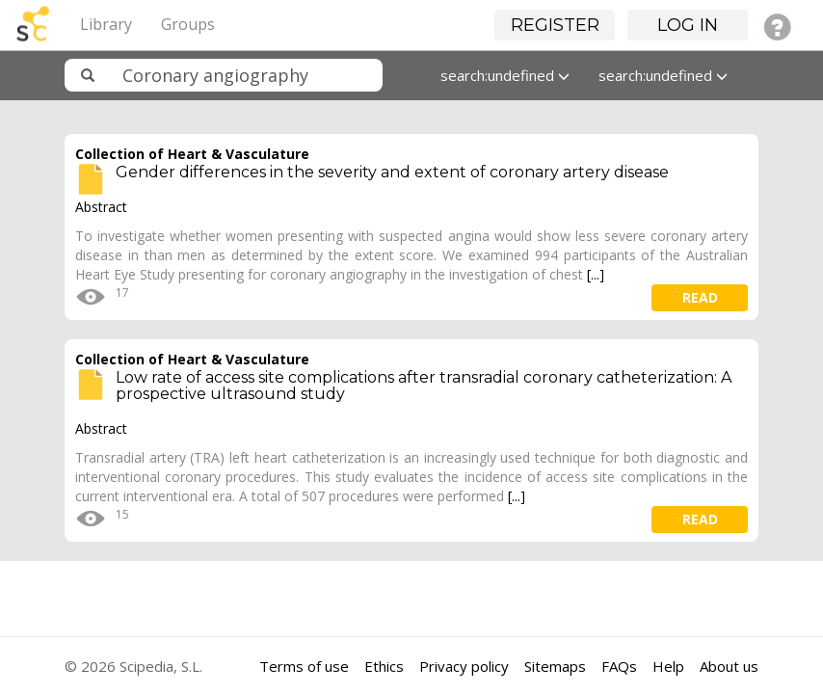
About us (729, 666)
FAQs (619, 666)
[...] (595, 274)
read (700, 297)
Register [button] (555, 25)
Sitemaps (555, 666)
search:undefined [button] (505, 75)
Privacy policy (464, 666)
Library (106, 24)
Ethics (384, 666)
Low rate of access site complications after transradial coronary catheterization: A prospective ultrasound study (423, 386)
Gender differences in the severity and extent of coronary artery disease (392, 172)
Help (668, 666)
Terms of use (304, 666)
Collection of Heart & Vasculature (192, 154)
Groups (188, 24)
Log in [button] (687, 25)
